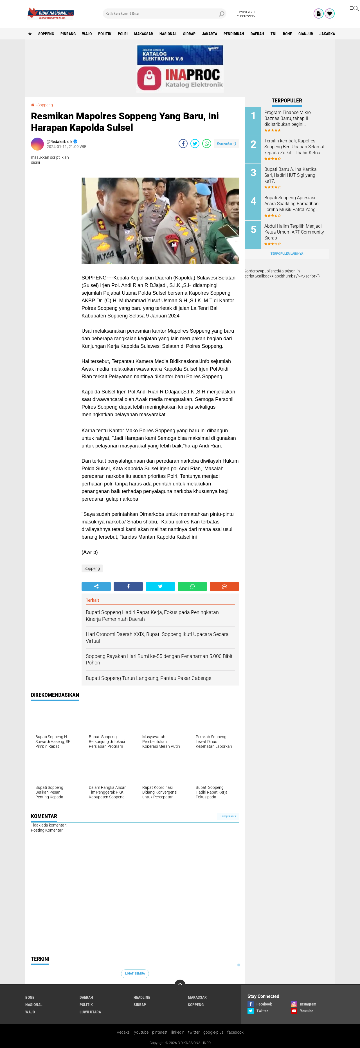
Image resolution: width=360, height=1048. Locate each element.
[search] (164, 13)
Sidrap (189, 34)
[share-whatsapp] (206, 143)
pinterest (160, 1032)
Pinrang (68, 34)
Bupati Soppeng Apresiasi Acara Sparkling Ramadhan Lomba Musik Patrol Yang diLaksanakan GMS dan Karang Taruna (291, 203)
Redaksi (123, 1032)
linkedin (177, 1032)
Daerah (257, 34)
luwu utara (90, 1012)
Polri (123, 34)
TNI (273, 34)
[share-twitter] (194, 143)
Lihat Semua (135, 973)
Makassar (143, 34)
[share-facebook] (183, 143)
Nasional (168, 34)
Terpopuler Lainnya (287, 254)
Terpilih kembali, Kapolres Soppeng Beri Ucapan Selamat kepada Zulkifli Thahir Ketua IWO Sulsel (294, 147)
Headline (142, 997)
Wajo (87, 34)
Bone (287, 34)
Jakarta (209, 34)
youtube (141, 1032)
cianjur (305, 34)
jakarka (327, 34)
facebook (235, 1032)
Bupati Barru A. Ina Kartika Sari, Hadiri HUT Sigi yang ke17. (290, 175)
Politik (104, 34)
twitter (194, 1032)
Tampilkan (228, 816)
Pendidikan (234, 34)
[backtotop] (180, 985)
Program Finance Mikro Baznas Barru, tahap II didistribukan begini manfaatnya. (287, 118)
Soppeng (46, 34)
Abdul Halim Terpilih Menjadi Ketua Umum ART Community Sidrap (294, 232)
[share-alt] (96, 586)
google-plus (213, 1032)
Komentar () (226, 143)
